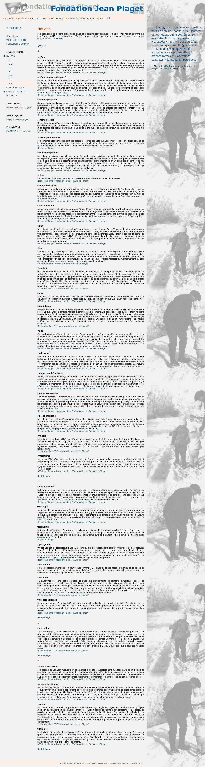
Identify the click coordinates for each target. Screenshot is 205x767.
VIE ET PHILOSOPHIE (16, 40)
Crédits (98, 763)
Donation (90, 763)
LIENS (101, 18)
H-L (10, 72)
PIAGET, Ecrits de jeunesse (18, 131)
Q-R (10, 80)
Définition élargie (45, 72)
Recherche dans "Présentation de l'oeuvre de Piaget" (63, 181)
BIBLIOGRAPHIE (38, 18)
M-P (10, 76)
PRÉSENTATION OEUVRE (81, 18)
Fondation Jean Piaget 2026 (72, 763)
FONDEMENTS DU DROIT (18, 44)
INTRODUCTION (14, 28)
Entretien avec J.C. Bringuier (19, 107)
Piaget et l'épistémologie (17, 119)
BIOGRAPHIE (57, 18)
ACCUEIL (9, 18)
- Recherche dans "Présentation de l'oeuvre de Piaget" (80, 72)
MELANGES (11, 96)
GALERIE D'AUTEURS (16, 92)
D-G (10, 68)
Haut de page (43, 476)
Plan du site (108, 763)
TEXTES (22, 18)
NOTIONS (10, 56)
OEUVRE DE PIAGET (16, 88)
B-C (10, 64)
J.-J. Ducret (57, 38)
